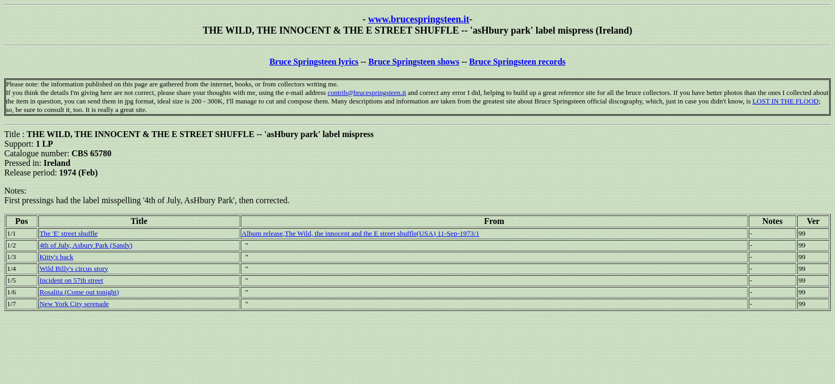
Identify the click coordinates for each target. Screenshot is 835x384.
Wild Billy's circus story (73, 269)
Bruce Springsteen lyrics (313, 61)
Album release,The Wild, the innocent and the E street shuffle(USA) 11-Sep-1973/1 (360, 233)
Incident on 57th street (71, 280)
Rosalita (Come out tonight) (79, 292)
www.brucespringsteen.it (418, 19)
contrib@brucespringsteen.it (367, 93)
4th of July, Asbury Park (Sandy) (86, 245)
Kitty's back (56, 257)
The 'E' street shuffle (68, 233)
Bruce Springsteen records (517, 61)
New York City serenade (74, 304)
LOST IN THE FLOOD (785, 101)
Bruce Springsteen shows (414, 61)
